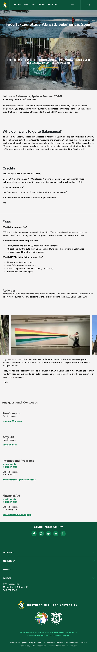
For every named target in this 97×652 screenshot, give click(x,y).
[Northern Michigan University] (5, 5)
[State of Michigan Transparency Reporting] (41, 618)
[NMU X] (48, 533)
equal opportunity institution (65, 632)
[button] (89, 5)
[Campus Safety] (56, 618)
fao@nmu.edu (9, 499)
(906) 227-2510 (10, 467)
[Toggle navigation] (72, 5)
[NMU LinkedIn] (63, 533)
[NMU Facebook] (34, 533)
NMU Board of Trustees (35, 632)
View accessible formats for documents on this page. (48, 635)
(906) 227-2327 (10, 502)
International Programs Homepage (19, 480)
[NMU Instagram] (41, 533)
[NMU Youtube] (55, 533)
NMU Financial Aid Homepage (17, 514)
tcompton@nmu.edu (12, 421)
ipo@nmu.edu (9, 464)
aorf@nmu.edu (10, 445)
